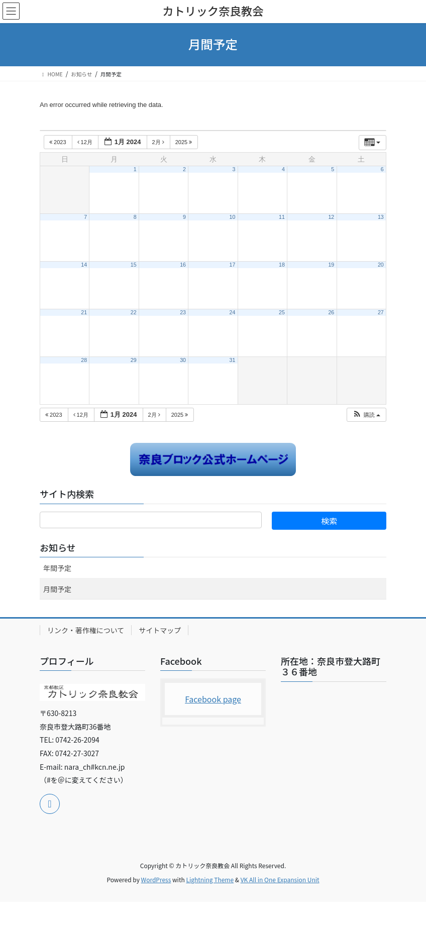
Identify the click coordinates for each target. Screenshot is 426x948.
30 (183, 360)
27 (381, 312)
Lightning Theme (210, 879)
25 (282, 312)
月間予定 (57, 589)
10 (233, 217)
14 (84, 265)
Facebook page (213, 699)
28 (84, 360)
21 (84, 312)
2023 (58, 142)
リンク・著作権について (85, 630)
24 (233, 312)
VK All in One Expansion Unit (280, 879)
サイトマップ (160, 630)
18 (282, 265)
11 (282, 217)
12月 (85, 142)
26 (331, 312)
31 (233, 360)
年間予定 (57, 568)
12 (331, 217)
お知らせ (58, 547)
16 (183, 265)
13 (381, 217)
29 (134, 360)
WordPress (156, 879)
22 (134, 312)
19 (331, 265)
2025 (184, 142)
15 (134, 265)
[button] (366, 415)
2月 (159, 142)
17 (233, 265)
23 (183, 312)
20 (381, 265)
